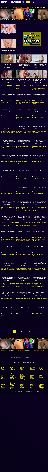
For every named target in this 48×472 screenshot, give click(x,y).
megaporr (32, 384)
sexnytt (11, 376)
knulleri (2, 373)
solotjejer (12, 375)
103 (29, 331)
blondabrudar (32, 369)
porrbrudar (41, 373)
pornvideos (41, 384)
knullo (40, 378)
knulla (11, 388)
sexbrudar (12, 379)
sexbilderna (12, 371)
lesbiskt (40, 375)
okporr (31, 383)
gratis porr (12, 369)
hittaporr (31, 371)
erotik (31, 368)
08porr (21, 377)
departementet (13, 377)
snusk (21, 380)
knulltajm (22, 371)
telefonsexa (32, 373)
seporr (21, 385)
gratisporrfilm (23, 374)
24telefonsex (3, 380)
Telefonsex (40, 2)
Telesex (18, 362)
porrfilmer (22, 367)
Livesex (29, 362)
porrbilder (41, 386)
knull (2, 375)
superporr (32, 374)
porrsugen (41, 369)
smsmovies (32, 375)
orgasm (12, 380)
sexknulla (41, 367)
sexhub (40, 379)
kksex (21, 373)
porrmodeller (32, 367)
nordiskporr (3, 371)
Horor (33, 362)
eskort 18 (22, 384)
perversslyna (13, 383)
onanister (31, 382)
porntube (41, 385)
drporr (2, 386)
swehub (2, 382)
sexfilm (11, 386)
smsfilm (31, 376)
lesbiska (22, 370)
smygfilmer (22, 376)
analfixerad (32, 370)
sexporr (31, 377)
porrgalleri (41, 370)
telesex (2, 385)
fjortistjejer (32, 385)
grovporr (12, 387)
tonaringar (3, 384)
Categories (33, 2)
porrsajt (40, 382)
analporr (12, 378)
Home (27, 2)
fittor (11, 370)
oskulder (31, 380)
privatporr (22, 387)
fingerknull (41, 377)
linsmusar (12, 385)
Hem (15, 362)
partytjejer (3, 370)
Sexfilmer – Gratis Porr (11, 2)
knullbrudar (3, 374)
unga (11, 373)
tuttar (2, 383)
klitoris (31, 386)
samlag (21, 386)
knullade (2, 388)
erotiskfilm (3, 378)
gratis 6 (2, 367)
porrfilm (21, 368)
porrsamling (12, 382)
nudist (11, 384)
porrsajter (41, 380)
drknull (11, 367)
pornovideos (41, 387)
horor (40, 371)
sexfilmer (41, 368)
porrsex (31, 387)
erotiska (21, 378)
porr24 (21, 369)
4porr (11, 368)
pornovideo (41, 388)
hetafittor (3, 377)
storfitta (12, 374)
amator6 (2, 379)
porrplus (31, 388)
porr (2, 368)
